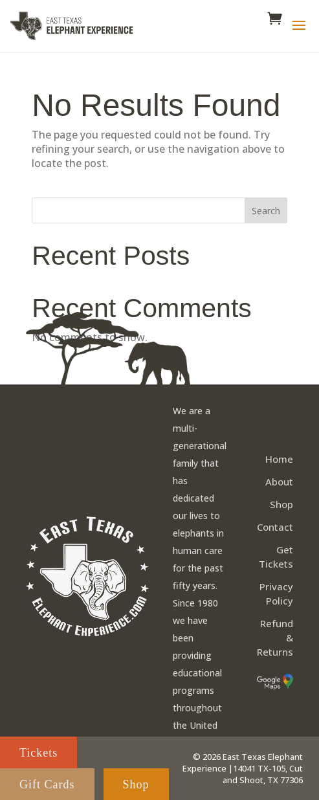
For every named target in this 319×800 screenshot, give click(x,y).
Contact (275, 526)
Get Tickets (276, 556)
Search (266, 211)
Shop (281, 504)
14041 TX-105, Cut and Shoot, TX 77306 (263, 774)
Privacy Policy (276, 593)
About (279, 481)
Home (279, 458)
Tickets (38, 752)
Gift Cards (47, 784)
